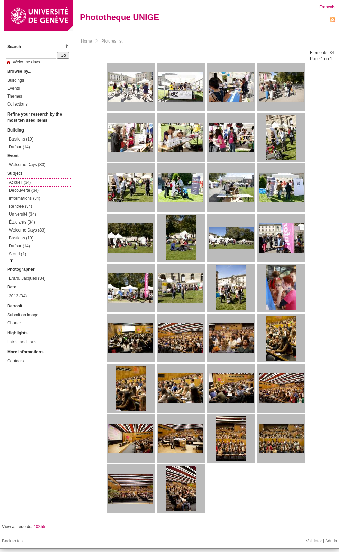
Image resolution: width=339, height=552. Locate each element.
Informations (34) (24, 198)
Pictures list (111, 41)
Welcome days (23, 62)
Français (327, 6)
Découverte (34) (24, 190)
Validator (314, 541)
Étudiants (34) (22, 222)
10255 (39, 526)
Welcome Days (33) (27, 164)
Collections (17, 104)
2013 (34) (18, 295)
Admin (331, 541)
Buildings (15, 80)
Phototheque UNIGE (119, 17)
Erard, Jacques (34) (27, 278)
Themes (14, 96)
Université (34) (22, 214)
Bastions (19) (21, 139)
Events (13, 88)
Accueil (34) (20, 182)
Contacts (15, 361)
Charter (14, 322)
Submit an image (22, 315)
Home (86, 41)
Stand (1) (17, 254)
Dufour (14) (19, 147)
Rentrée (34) (20, 206)
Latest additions (21, 342)
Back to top (12, 541)
